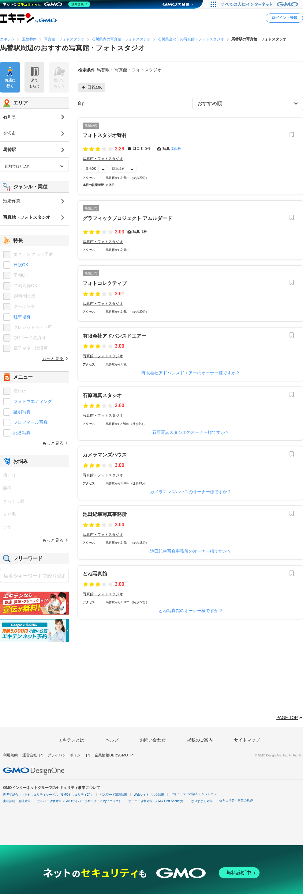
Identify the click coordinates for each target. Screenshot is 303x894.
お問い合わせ (153, 739)
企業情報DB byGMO (114, 755)
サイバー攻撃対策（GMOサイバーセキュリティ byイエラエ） (79, 801)
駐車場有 (118, 168)
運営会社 (32, 755)
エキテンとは (71, 739)
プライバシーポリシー (68, 755)
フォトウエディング (32, 401)
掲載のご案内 (200, 739)
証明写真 (22, 411)
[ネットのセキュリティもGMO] (47, 4)
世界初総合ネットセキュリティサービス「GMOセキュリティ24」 (48, 794)
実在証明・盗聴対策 (17, 801)
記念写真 (22, 432)
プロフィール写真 (30, 422)
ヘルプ (112, 739)
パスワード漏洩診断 (113, 794)
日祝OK (90, 168)
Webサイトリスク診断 (149, 794)
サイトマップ (247, 739)
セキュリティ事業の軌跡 (236, 800)
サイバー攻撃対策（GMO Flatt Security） (156, 801)
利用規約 (10, 755)
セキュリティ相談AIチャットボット (195, 794)
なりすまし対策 (202, 801)
